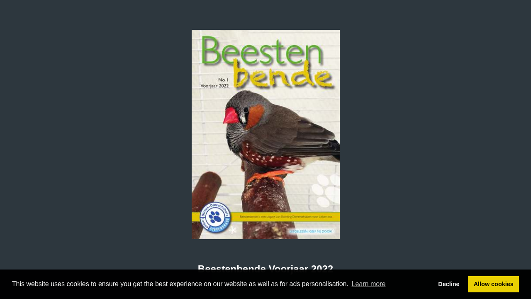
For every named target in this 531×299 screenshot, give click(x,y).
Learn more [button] (369, 283)
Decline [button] (448, 284)
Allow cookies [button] (494, 284)
